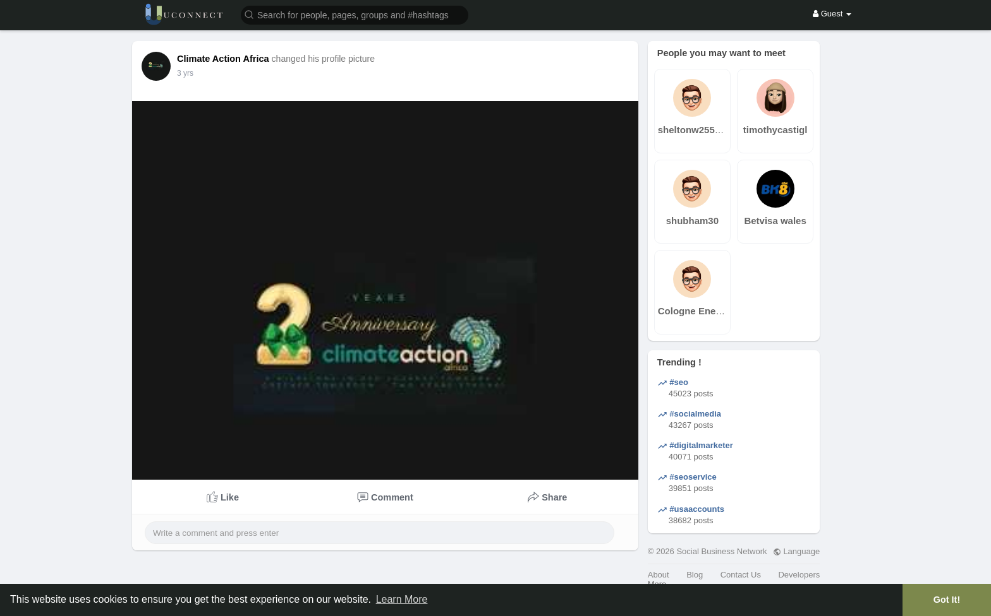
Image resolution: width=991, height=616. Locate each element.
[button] (354, 14)
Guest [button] (832, 13)
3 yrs (185, 73)
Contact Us (740, 575)
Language (796, 551)
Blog (694, 575)
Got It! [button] (946, 600)
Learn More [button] (402, 599)
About (658, 575)
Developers (799, 575)
